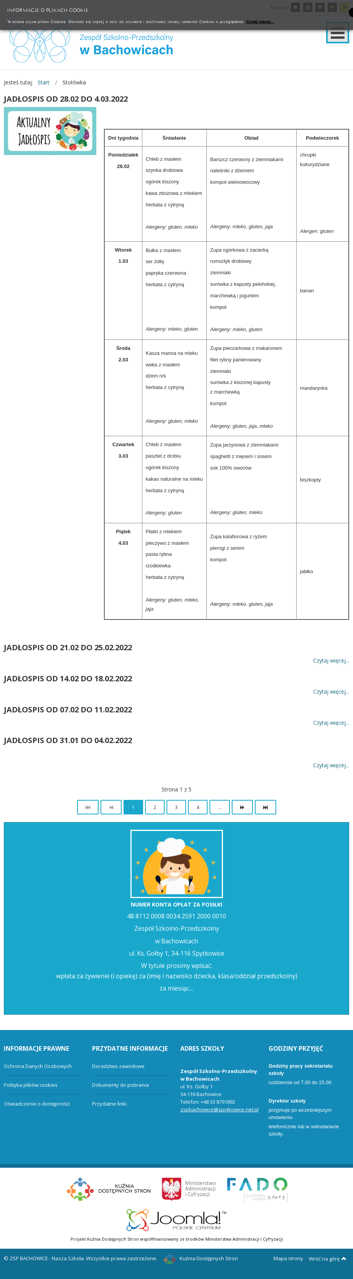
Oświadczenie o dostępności (37, 1103)
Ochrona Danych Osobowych (38, 1066)
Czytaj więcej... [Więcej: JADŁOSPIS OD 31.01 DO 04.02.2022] (331, 765)
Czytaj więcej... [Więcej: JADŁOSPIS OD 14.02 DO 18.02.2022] (331, 691)
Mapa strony (288, 1258)
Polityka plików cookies (31, 1084)
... (219, 807)
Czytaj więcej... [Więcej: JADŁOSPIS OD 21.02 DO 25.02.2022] (331, 660)
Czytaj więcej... (260, 21)
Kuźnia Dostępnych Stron (200, 1258)
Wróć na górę (327, 1259)
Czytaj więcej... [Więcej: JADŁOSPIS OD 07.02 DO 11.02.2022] (331, 722)
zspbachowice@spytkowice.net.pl (219, 1109)
